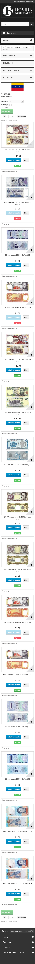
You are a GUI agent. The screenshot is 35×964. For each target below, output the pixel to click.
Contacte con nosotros (19, 1)
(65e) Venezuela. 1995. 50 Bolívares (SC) (17, 674)
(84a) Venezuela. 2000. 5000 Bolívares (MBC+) (17, 203)
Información (9, 56)
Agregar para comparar (10, 171)
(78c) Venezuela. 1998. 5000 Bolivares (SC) (17, 361)
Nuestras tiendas (11, 70)
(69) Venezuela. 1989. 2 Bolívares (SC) (17, 465)
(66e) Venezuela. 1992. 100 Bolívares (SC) (17, 518)
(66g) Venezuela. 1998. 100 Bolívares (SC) (17, 571)
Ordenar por (4, 101)
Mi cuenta (5, 947)
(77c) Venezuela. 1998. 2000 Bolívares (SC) (17, 413)
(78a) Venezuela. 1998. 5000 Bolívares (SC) (17, 151)
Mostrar (3, 104)
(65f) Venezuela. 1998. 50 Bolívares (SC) (17, 307)
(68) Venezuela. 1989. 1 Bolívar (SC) (18, 255)
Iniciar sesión (29, 1)
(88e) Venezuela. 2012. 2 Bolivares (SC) (17, 883)
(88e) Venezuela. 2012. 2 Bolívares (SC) (17, 831)
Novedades (8, 63)
